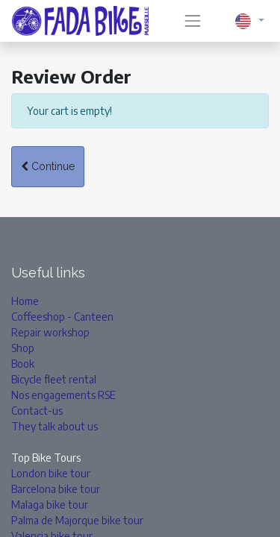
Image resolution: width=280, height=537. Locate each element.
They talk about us (54, 426)
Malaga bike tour (49, 504)
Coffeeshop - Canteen (62, 316)
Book (22, 363)
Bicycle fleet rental (53, 379)
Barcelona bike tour (55, 489)
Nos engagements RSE (63, 395)
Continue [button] (48, 166)
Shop (22, 348)
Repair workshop (50, 332)
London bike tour (50, 473)
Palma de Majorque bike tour (77, 520)
